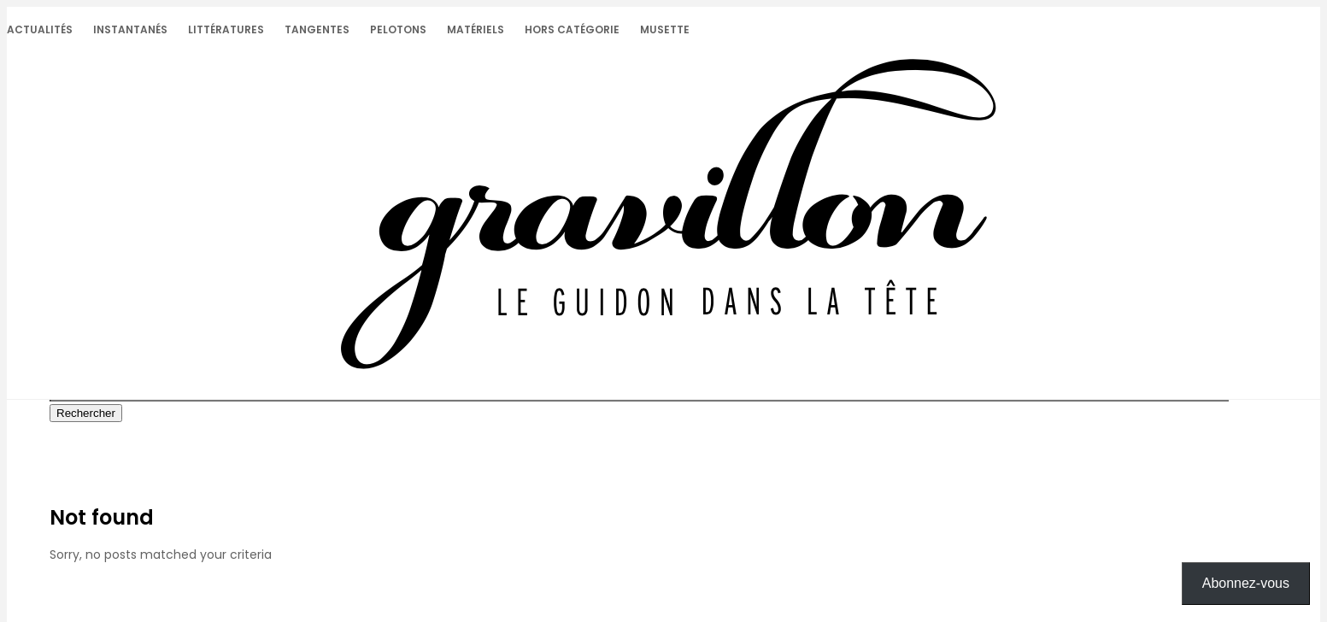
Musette (665, 29)
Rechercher (85, 413)
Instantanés (130, 29)
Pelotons (398, 29)
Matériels (475, 29)
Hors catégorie (572, 29)
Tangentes (317, 29)
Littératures (226, 29)
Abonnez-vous (1245, 583)
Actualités (40, 29)
